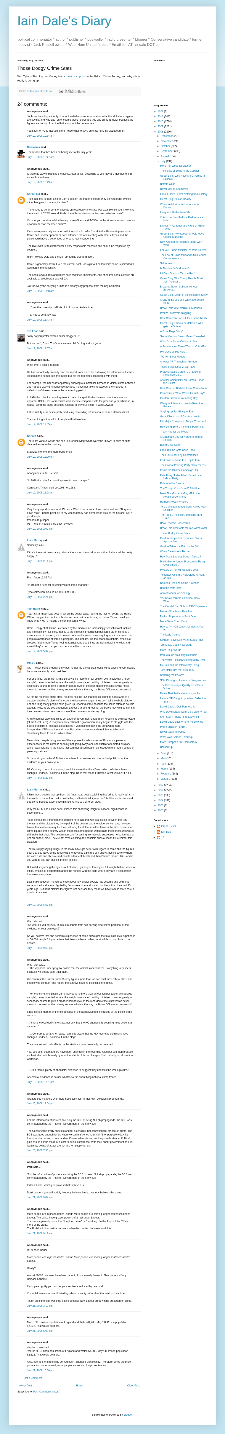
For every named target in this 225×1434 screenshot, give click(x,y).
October (166, 146)
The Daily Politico (170, 634)
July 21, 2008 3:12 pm (40, 1305)
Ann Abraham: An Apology (175, 593)
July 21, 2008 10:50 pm (40, 1370)
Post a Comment (32, 1378)
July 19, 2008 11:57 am (40, 348)
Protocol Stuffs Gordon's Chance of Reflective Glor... (180, 373)
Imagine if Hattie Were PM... (176, 212)
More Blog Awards (170, 650)
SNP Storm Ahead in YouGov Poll (179, 716)
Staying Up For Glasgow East (177, 411)
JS (162, 837)
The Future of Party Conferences (179, 455)
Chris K (31, 436)
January (166, 778)
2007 (161, 785)
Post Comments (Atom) (46, 1391)
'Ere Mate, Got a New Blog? (176, 644)
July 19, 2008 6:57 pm (40, 904)
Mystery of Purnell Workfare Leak (179, 569)
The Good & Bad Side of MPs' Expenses (183, 606)
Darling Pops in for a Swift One (178, 616)
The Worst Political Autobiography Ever (182, 659)
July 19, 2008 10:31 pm (40, 1082)
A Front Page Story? (171, 331)
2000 (161, 810)
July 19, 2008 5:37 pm (40, 651)
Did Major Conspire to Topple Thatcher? (183, 421)
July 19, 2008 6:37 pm (40, 777)
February (166, 773)
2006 (161, 790)
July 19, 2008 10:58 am (40, 290)
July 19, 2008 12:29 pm (40, 456)
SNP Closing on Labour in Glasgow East (183, 680)
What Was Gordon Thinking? (176, 737)
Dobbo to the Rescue (172, 483)
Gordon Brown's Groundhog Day (179, 398)
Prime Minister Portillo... (174, 726)
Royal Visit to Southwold (174, 188)
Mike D (31, 662)
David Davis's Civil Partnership (177, 706)
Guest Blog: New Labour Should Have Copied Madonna (182, 235)
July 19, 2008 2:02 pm (40, 528)
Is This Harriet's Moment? (175, 268)
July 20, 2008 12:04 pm (40, 1103)
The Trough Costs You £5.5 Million (180, 488)
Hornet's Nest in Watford (174, 501)
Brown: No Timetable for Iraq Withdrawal (183, 528)
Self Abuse (166, 263)
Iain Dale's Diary (64, 21)
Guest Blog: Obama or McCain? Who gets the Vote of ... (181, 325)
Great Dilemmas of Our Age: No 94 (180, 416)
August (165, 156)
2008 (161, 131)
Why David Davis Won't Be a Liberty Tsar (183, 711)
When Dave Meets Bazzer (175, 551)
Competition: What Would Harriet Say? (182, 393)
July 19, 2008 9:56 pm (40, 948)
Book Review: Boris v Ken (175, 523)
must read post (75, 76)
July (163, 161)
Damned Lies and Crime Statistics (179, 582)
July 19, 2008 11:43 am (40, 319)
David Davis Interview (172, 731)
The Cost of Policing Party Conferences (183, 465)
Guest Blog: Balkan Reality (175, 199)
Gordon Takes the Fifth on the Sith (179, 546)
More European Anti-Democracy (178, 742)
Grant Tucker (168, 826)
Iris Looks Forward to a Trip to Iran (180, 460)
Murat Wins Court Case (173, 621)
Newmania (33, 147)
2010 (161, 121)
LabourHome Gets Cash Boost (177, 450)
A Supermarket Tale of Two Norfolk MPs (183, 346)
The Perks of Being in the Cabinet (179, 170)
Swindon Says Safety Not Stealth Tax (181, 639)
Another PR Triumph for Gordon (178, 361)
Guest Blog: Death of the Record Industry (183, 294)
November (167, 141)
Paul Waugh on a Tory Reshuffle (178, 654)
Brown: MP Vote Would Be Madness (181, 308)
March (165, 768)
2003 (161, 805)
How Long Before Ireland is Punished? (182, 426)
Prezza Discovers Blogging (175, 313)
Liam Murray (34, 540)
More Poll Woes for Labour (175, 165)
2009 (161, 126)
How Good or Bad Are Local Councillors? (183, 388)
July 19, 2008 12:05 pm (40, 424)
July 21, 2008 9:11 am (40, 1233)
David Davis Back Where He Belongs (181, 721)
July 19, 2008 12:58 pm (40, 492)
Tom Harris (33, 608)
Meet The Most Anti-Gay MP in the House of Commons (180, 495)
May (163, 758)
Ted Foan (32, 331)
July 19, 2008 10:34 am (40, 135)
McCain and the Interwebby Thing (179, 665)
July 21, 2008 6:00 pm (40, 1330)
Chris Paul (33, 193)
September (167, 151)
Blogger (128, 1414)
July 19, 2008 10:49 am (40, 182)
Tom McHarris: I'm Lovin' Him (177, 670)
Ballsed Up (166, 747)
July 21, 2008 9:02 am (40, 1197)
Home (79, 1385)
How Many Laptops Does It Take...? (180, 556)
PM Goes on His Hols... (173, 351)
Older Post (133, 1385)
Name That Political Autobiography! (180, 693)
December (167, 135)
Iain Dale (166, 831)
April (164, 763)
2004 (161, 800)
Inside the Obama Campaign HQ (179, 470)
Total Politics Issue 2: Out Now (177, 366)
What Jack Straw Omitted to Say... (179, 341)
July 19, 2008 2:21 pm (40, 597)
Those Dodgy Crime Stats (175, 533)
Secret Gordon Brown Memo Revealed (182, 336)
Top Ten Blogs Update (172, 356)
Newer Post (25, 1385)
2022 (161, 111)
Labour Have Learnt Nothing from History (183, 194)
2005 (161, 795)
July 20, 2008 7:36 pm (40, 1150)
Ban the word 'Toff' (170, 587)
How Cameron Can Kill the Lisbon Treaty (183, 318)
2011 (161, 116)
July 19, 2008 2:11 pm (40, 561)
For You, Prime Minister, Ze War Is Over (183, 250)
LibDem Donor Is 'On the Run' (177, 273)
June (164, 753)
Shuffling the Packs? (172, 675)
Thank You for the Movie (174, 431)
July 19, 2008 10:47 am (40, 157)
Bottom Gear (167, 183)
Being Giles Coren (170, 444)
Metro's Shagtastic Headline (176, 611)
